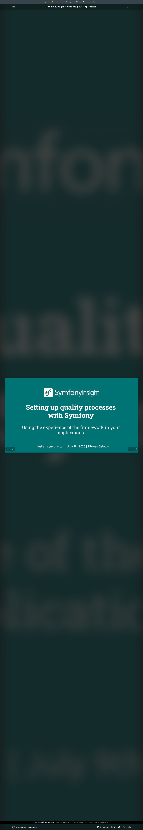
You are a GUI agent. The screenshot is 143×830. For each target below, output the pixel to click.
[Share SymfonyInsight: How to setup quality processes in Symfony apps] (119, 827)
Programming (103, 827)
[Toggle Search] (128, 7)
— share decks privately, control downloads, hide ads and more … (71, 2)
